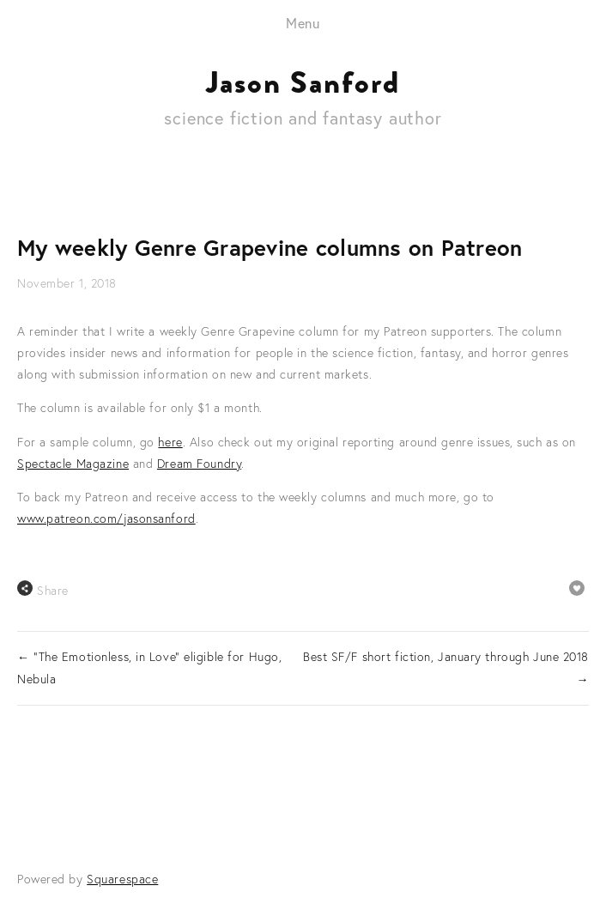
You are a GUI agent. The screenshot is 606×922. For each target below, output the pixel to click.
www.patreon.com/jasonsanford (106, 518)
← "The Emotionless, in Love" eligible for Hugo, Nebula (149, 667)
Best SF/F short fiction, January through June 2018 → (446, 667)
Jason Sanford (303, 82)
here (170, 442)
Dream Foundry (199, 463)
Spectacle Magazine (73, 463)
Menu (303, 23)
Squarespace (122, 879)
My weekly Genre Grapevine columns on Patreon (269, 247)
